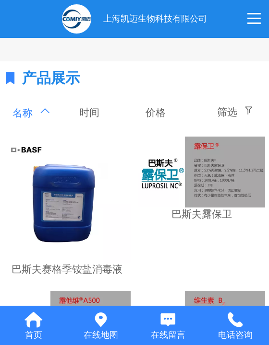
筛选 (227, 111)
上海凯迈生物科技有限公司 (155, 18)
